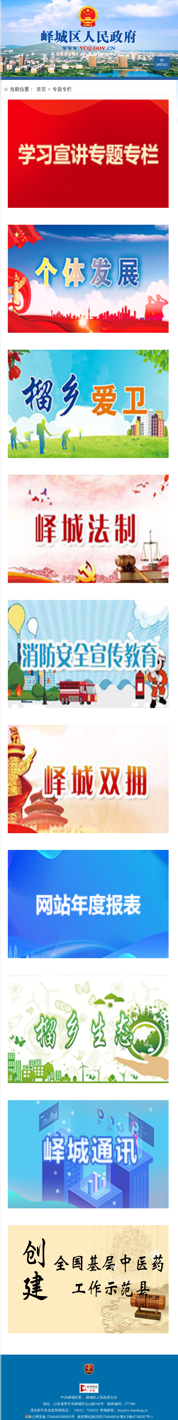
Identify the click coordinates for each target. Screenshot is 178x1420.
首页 (41, 89)
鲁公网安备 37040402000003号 (50, 1417)
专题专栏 (62, 89)
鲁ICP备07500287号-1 (136, 1417)
